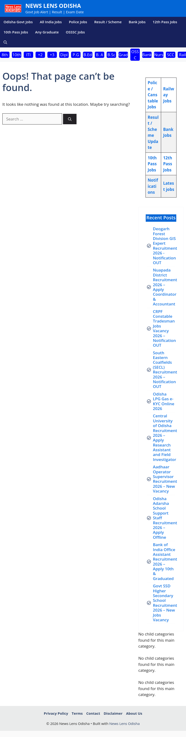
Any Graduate (47, 32)
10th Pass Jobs (16, 32)
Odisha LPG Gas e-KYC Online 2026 (163, 401)
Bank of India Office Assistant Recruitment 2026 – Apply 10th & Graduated (165, 561)
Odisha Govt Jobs (18, 21)
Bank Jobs (137, 21)
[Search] (70, 119)
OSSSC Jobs (75, 32)
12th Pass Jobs (165, 21)
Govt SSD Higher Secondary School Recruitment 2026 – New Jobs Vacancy (165, 602)
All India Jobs (51, 21)
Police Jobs (78, 21)
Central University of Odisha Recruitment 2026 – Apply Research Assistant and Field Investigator (165, 437)
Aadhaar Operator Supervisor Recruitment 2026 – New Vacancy (165, 479)
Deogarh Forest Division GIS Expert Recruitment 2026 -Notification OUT (165, 245)
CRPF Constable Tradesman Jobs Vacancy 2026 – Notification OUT (164, 328)
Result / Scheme (108, 21)
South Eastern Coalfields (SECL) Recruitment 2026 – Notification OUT (165, 369)
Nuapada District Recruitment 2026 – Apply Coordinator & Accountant (165, 287)
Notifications (153, 186)
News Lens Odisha (53, 5)
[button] (5, 42)
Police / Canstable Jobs (153, 95)
